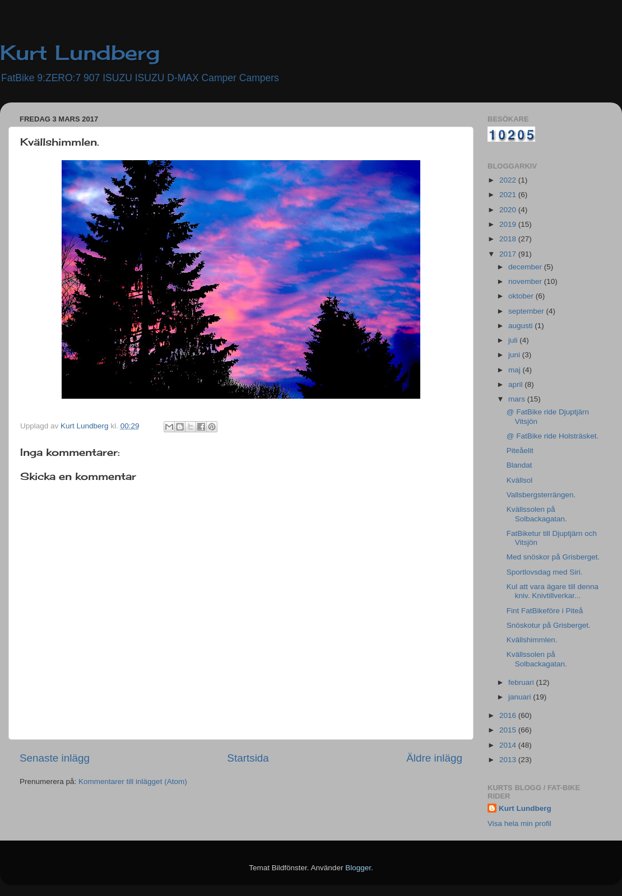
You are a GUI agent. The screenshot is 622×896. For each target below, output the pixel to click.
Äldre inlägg (434, 758)
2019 (508, 224)
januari (520, 697)
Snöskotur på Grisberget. (549, 625)
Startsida (248, 758)
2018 (508, 239)
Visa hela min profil (519, 823)
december (526, 267)
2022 (508, 180)
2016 (508, 715)
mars (517, 399)
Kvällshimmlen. (532, 640)
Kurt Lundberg (80, 52)
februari (522, 682)
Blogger (358, 868)
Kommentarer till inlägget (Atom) (132, 781)
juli (513, 340)
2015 (508, 730)
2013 (508, 759)
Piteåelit (520, 450)
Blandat (519, 465)
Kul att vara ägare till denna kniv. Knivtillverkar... (552, 591)
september (527, 311)
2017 (508, 254)
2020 (508, 210)
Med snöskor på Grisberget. (553, 557)
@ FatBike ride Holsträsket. (553, 436)
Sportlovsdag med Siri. (545, 572)
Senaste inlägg (55, 758)
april (516, 384)
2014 (508, 745)
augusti (521, 325)
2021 (508, 194)
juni (515, 355)
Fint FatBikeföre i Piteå (545, 610)
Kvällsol (520, 480)
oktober (522, 296)
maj (515, 370)
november (526, 281)
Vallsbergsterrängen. (541, 495)
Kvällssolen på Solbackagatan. (537, 513)
